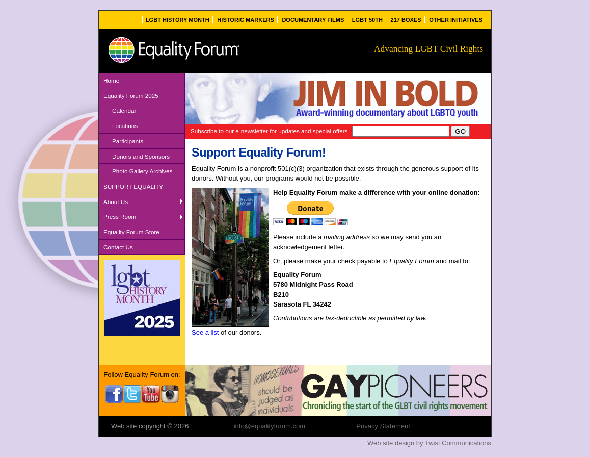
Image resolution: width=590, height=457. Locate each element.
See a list (205, 332)
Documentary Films (313, 20)
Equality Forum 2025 (130, 95)
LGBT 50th (367, 20)
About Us (115, 201)
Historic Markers (245, 20)
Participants (127, 141)
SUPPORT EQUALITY (133, 186)
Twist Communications (458, 443)
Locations (125, 125)
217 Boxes (406, 20)
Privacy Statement (383, 426)
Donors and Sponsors (141, 156)
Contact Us (118, 247)
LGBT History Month (177, 20)
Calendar (124, 110)
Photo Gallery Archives (142, 171)
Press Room (119, 216)
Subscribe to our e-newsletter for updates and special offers (271, 131)
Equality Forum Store (131, 232)
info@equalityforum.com (269, 426)
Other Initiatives (455, 20)
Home (111, 80)
